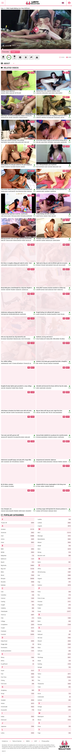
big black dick (50, 117)
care (60, 167)
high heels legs (5, 314)
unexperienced (4, 363)
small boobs (23, 314)
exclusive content (12, 265)
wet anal (53, 216)
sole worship (27, 412)
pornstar (3, 290)
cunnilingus (53, 191)
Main (2, 8)
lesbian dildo (49, 339)
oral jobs (50, 167)
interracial (50, 511)
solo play (3, 388)
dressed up (9, 388)
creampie (8, 290)
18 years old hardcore (17, 363)
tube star (3, 240)
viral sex (38, 412)
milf (42, 511)
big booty (38, 265)
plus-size (45, 363)
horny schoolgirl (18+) (22, 265)
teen (39, 486)
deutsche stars (17, 339)
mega (10, 363)
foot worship (39, 462)
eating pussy (22, 511)
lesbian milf (43, 339)
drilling (7, 93)
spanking (22, 462)
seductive (38, 117)
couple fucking (56, 240)
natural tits (39, 93)
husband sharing (23, 117)
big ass (62, 314)
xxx (30, 363)
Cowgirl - (15, 51)
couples (43, 240)
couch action (57, 142)
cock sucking (4, 265)
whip (2, 462)
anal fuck (38, 240)
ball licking (50, 142)
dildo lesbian (56, 339)
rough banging (11, 191)
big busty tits (43, 314)
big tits (41, 216)
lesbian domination (48, 462)
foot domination (19, 412)
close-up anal (9, 240)
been (47, 412)
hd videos (62, 339)
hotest (58, 314)
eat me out (28, 240)
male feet (8, 412)
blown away (55, 167)
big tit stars (27, 339)
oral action (48, 388)
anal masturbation (57, 412)
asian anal (27, 437)
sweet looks (43, 388)
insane (23, 240)
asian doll (11, 93)
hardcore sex (49, 240)
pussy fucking (58, 93)
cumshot (22, 167)
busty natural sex (49, 290)
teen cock (26, 142)
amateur (3, 93)
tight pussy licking (15, 216)
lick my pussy (7, 216)
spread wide (64, 142)
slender (11, 117)
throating (13, 290)
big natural (3, 339)
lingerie (3, 167)
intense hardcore (17, 240)
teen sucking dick (19, 142)
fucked (13, 388)
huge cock (55, 265)
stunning (65, 462)
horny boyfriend (40, 167)
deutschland (10, 339)
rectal (37, 216)
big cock (19, 93)
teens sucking (11, 142)
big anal (43, 265)
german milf (4, 437)
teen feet (3, 412)
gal (15, 93)
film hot (50, 412)
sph (11, 462)
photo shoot (45, 93)
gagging (41, 363)
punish (38, 314)
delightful (44, 117)
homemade (56, 363)
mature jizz (60, 290)
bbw (37, 363)
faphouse (29, 191)
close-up (3, 511)
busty (55, 290)
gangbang (47, 191)
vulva (2, 216)
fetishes (60, 462)
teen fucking (4, 142)
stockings (7, 167)
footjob (13, 412)
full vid (38, 339)
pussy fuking (52, 93)
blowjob (18, 167)
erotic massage (9, 511)
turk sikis (43, 412)
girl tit (22, 339)
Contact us (5, 741)
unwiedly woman (40, 290)
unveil (45, 167)
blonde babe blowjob (14, 314)
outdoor (43, 486)
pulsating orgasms (52, 437)
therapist (16, 511)
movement (6, 462)
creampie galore (40, 191)
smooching (28, 511)
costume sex (25, 290)
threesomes (57, 117)
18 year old (26, 363)
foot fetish (13, 167)
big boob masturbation (42, 437)
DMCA (28, 741)
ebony (55, 511)
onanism (45, 216)
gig (2, 486)
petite (37, 388)
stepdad (47, 486)
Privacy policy (45, 741)
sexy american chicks (21, 191)
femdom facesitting (52, 314)
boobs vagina (4, 191)
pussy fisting (44, 142)
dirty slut (38, 142)
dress (17, 388)
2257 (35, 741)
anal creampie (49, 265)
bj (3, 486)
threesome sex (4, 117)
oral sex (62, 117)
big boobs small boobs (26, 216)
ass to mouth (62, 265)
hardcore (50, 363)
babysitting (16, 117)
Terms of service (16, 741)
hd (37, 486)
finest (49, 216)
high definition (15, 462)
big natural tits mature (18, 437)
